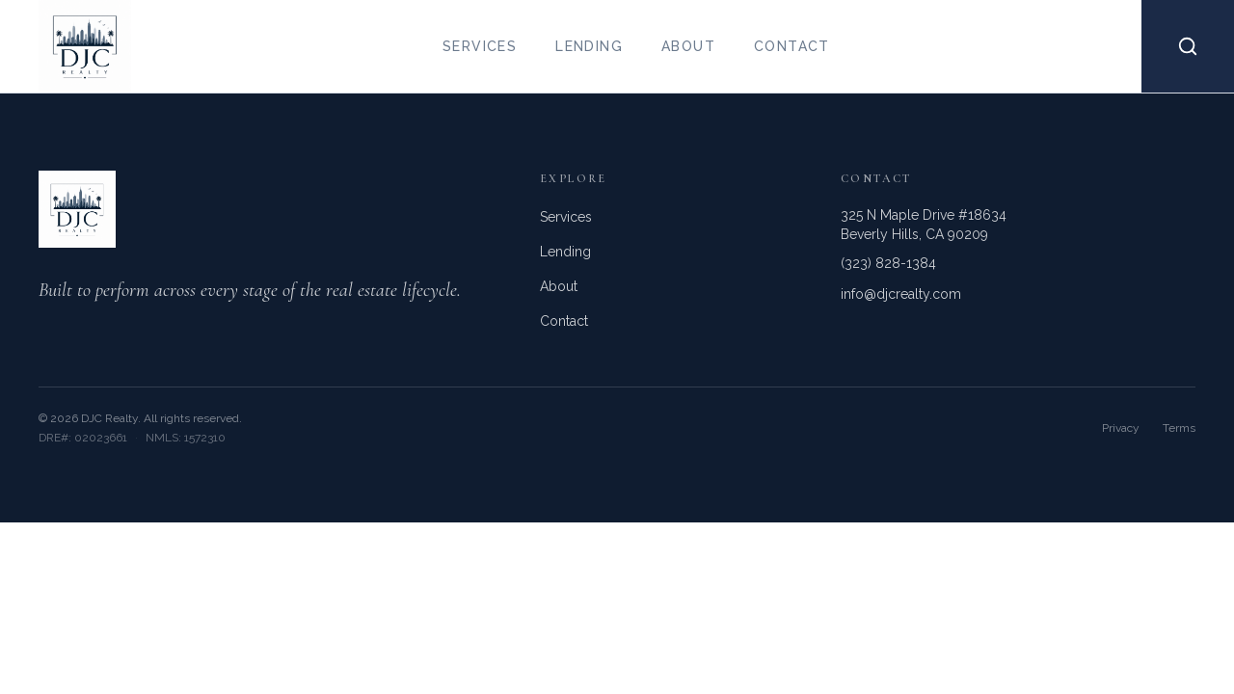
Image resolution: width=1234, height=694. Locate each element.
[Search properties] (1187, 46)
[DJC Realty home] (65, 46)
